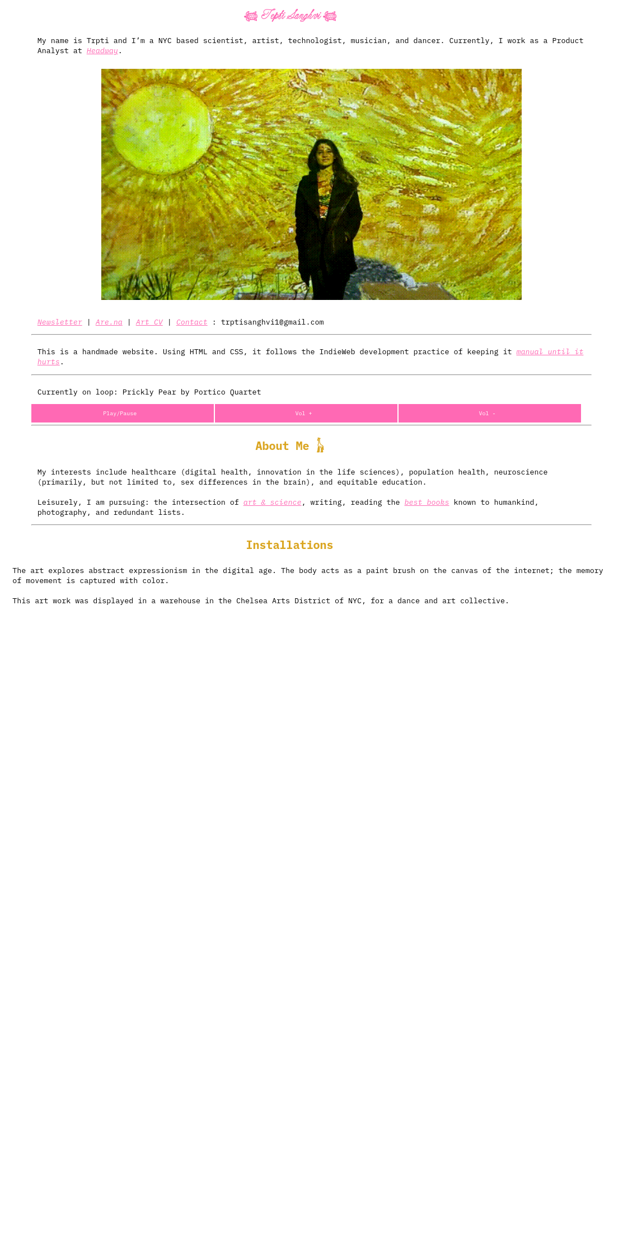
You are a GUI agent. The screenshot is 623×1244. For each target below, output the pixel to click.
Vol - (487, 413)
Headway (102, 50)
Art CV (149, 322)
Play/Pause (120, 413)
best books (427, 502)
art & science (272, 502)
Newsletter (60, 322)
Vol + (303, 413)
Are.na (109, 322)
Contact (192, 322)
